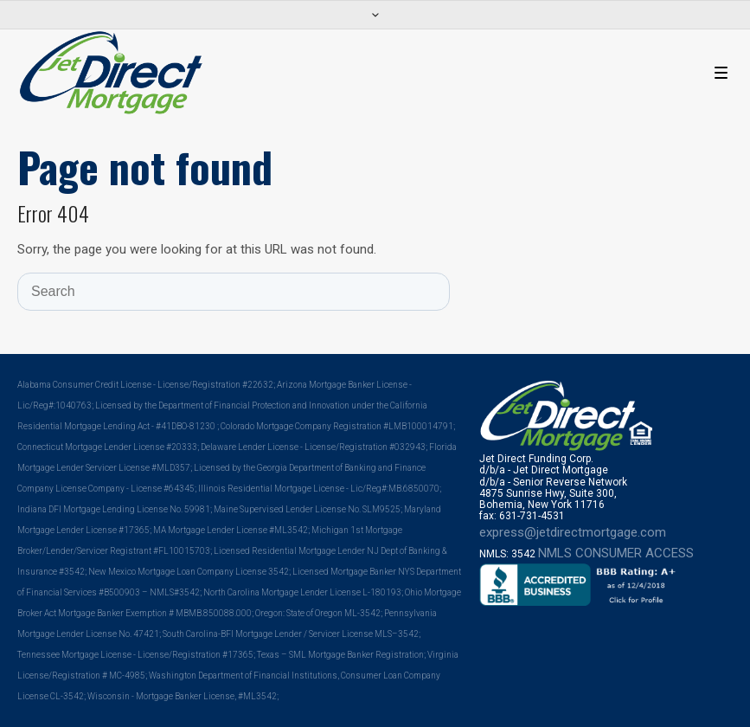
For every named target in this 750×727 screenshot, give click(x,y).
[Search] (233, 292)
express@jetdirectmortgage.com (572, 532)
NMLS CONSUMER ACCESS (616, 553)
